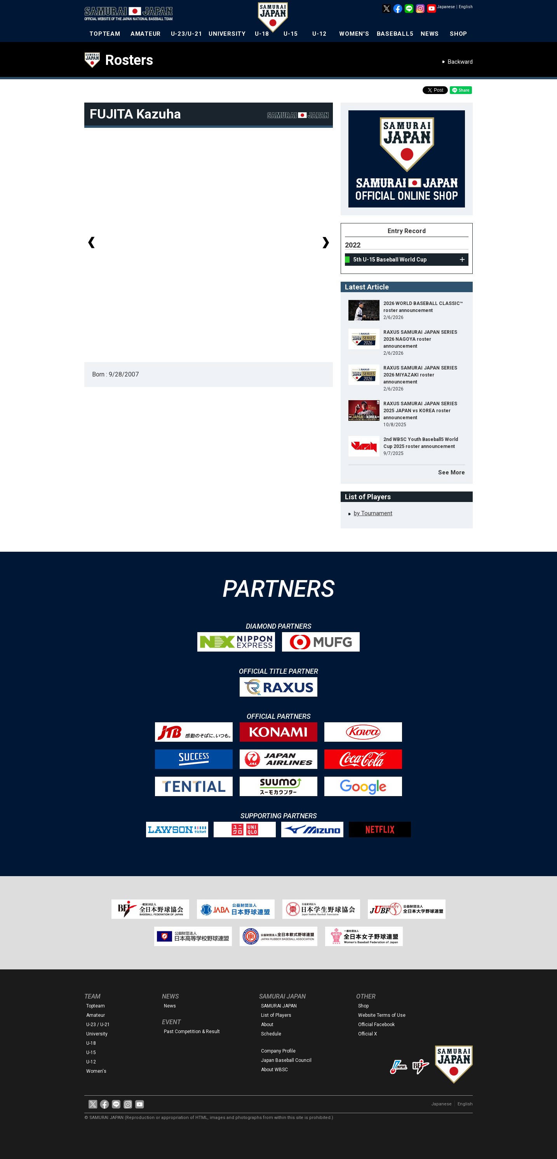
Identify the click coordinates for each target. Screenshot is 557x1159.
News (170, 1006)
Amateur (95, 1015)
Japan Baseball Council (286, 1060)
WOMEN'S (354, 33)
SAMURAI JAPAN (279, 1006)
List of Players (276, 1015)
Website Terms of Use (382, 1015)
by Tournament (373, 513)
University (97, 1034)
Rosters (129, 60)
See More (451, 472)
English (466, 7)
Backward (460, 61)
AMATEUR (146, 33)
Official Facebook (376, 1024)
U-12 (319, 33)
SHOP (458, 33)
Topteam (95, 1006)
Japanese (446, 7)
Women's (96, 1071)
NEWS (430, 33)
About (267, 1024)
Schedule (271, 1034)
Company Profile (278, 1051)
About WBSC (274, 1069)
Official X (367, 1034)
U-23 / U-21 (98, 1024)
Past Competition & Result (192, 1031)
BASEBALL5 (395, 33)
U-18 (262, 33)
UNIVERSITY (227, 33)
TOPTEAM (104, 33)
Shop (363, 1006)
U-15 (291, 33)
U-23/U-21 (186, 33)
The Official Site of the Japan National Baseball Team (131, 14)
